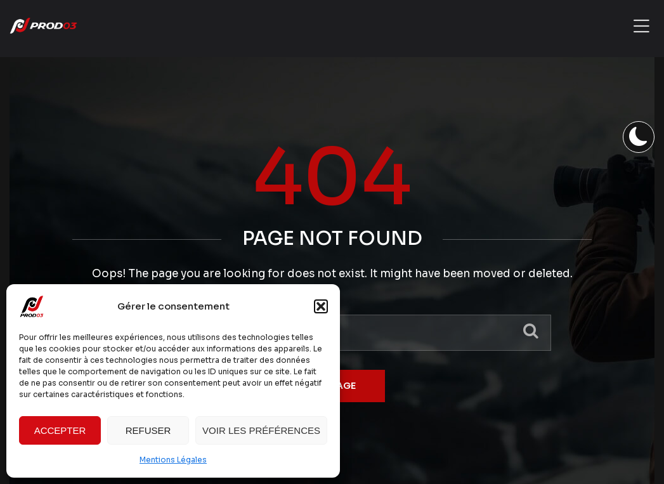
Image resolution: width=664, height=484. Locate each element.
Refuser (148, 430)
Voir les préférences (261, 430)
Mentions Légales (173, 459)
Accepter (60, 430)
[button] (321, 306)
